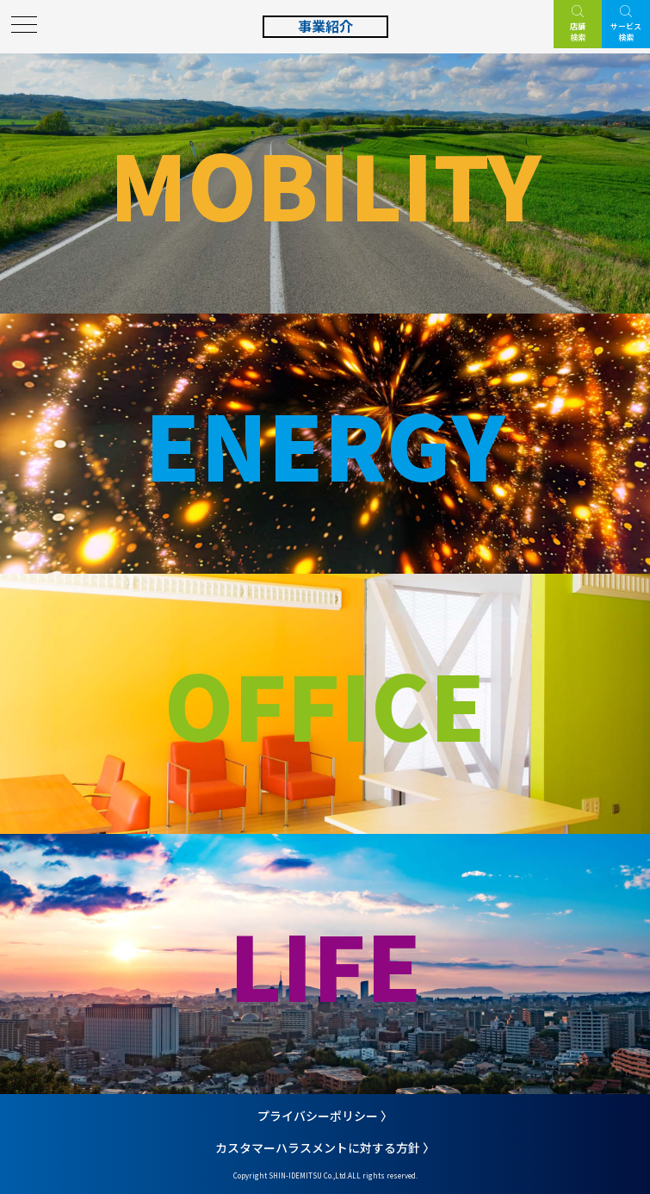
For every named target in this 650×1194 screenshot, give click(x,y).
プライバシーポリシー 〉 (325, 1115)
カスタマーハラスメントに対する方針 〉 (325, 1147)
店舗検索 (577, 31)
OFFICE (325, 703)
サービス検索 (625, 31)
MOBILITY (325, 183)
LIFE (325, 963)
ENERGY (325, 443)
